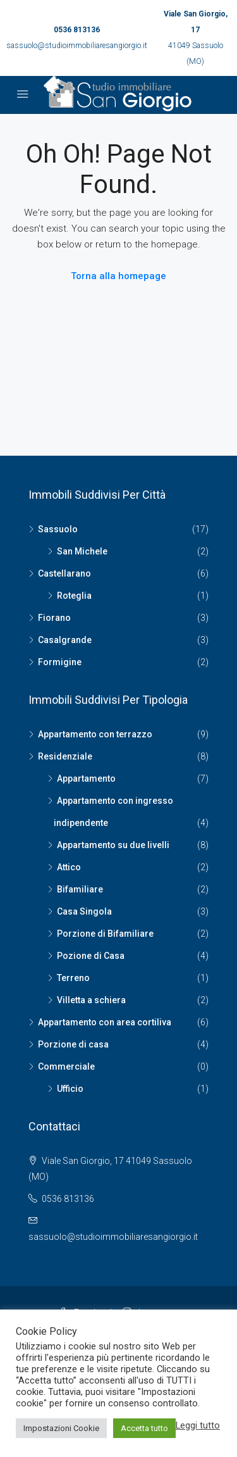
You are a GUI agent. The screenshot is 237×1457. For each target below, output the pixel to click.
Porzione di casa (73, 1044)
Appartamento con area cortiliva (104, 1022)
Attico (69, 867)
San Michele (82, 551)
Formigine (60, 662)
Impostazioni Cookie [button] (61, 1428)
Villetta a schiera (91, 1000)
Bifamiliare (80, 889)
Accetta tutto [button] (144, 1428)
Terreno (73, 978)
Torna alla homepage (118, 276)
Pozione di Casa (91, 956)
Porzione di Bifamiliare (105, 934)
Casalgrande (65, 640)
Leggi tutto (198, 1425)
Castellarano (64, 573)
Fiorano (54, 618)
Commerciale (66, 1066)
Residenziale (65, 756)
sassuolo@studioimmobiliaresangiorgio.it (76, 45)
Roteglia (74, 596)
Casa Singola (84, 911)
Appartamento (86, 778)
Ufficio (70, 1089)
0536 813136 (77, 29)
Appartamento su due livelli (113, 845)
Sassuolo (58, 529)
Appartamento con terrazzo (95, 734)
